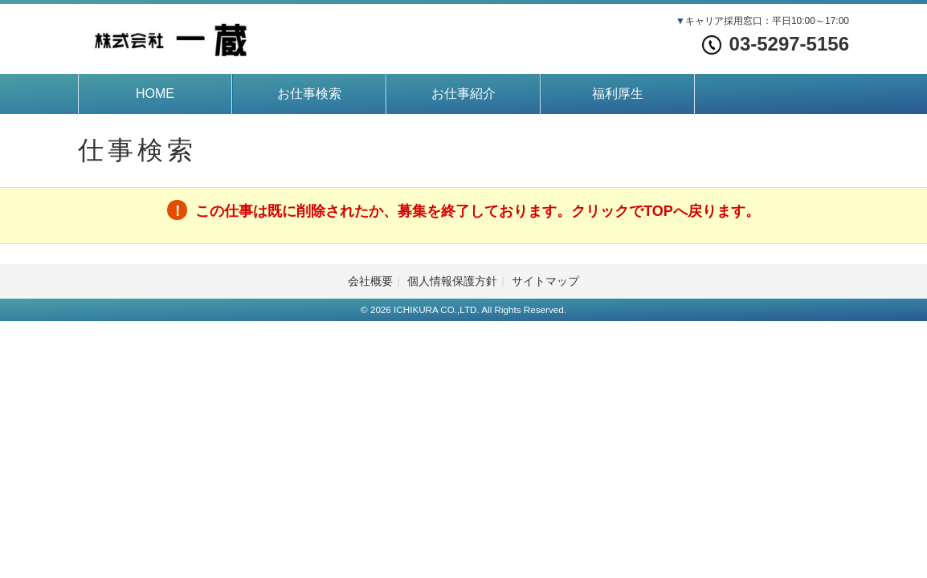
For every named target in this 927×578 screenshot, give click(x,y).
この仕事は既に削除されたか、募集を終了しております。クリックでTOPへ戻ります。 (477, 211)
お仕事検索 (309, 93)
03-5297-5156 (775, 44)
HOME (155, 93)
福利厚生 (617, 93)
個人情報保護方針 (452, 281)
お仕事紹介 (463, 93)
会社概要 (370, 281)
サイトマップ (545, 281)
